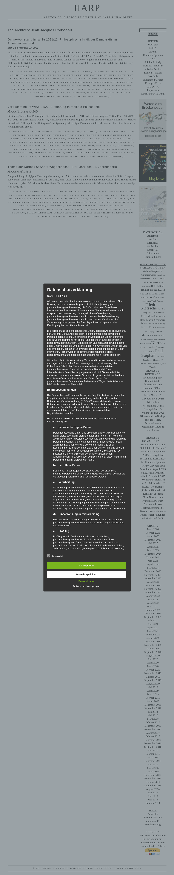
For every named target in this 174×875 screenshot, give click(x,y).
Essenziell (55, 556)
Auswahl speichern (86, 574)
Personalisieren (86, 581)
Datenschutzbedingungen (86, 586)
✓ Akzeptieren (86, 565)
